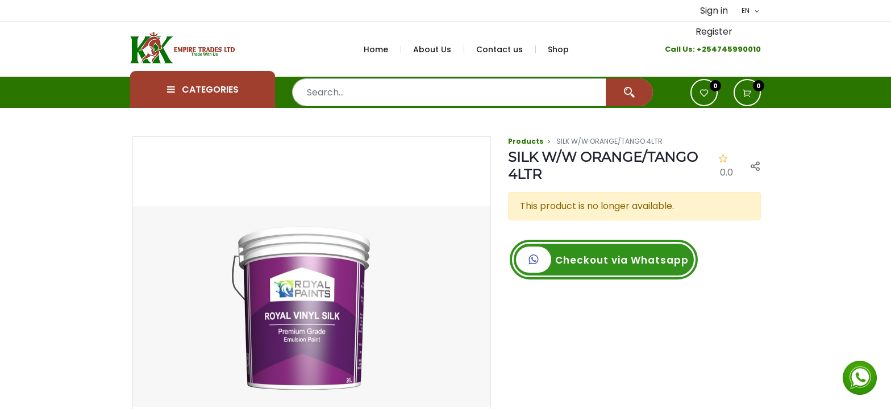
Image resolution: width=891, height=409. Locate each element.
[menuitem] (382, 49)
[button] (747, 92)
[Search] (629, 92)
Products (525, 141)
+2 (701, 49)
